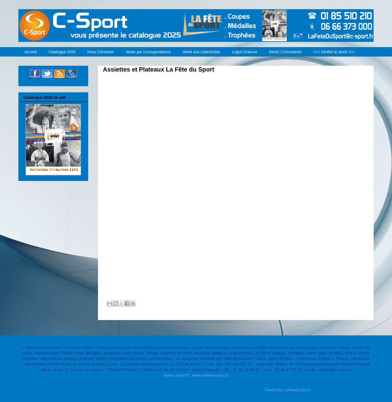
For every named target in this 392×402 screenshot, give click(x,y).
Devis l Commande (285, 52)
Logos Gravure (244, 52)
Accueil (30, 52)
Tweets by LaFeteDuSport (287, 390)
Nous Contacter (100, 52)
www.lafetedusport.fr (210, 375)
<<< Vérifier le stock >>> (334, 52)
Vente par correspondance (148, 52)
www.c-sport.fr (176, 375)
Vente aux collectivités (201, 52)
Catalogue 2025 (62, 52)
